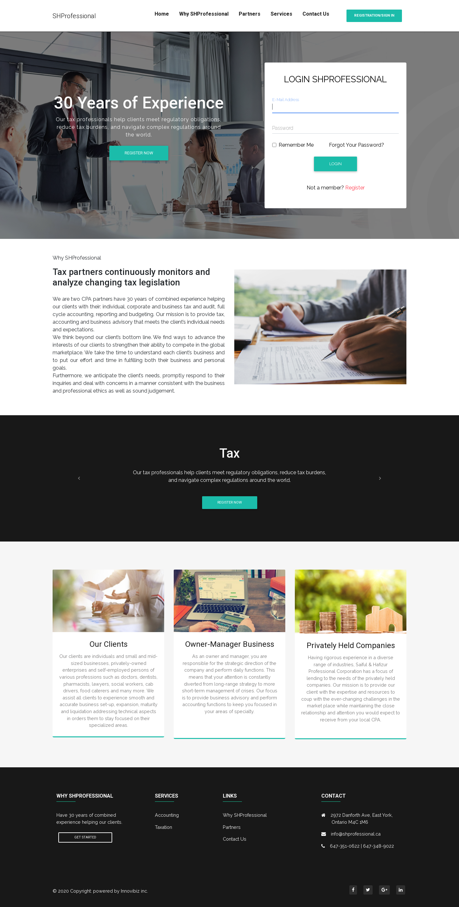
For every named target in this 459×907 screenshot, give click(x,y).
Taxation (163, 827)
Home (162, 14)
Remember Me (296, 145)
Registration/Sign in (374, 15)
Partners (249, 14)
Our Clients (108, 644)
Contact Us (315, 14)
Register (354, 188)
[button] (79, 478)
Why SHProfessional (204, 14)
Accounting (167, 815)
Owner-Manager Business (229, 644)
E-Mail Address (285, 99)
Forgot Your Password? (356, 145)
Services (281, 14)
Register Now (139, 153)
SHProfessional (74, 16)
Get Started (85, 837)
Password (282, 128)
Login (335, 163)
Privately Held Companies (351, 645)
